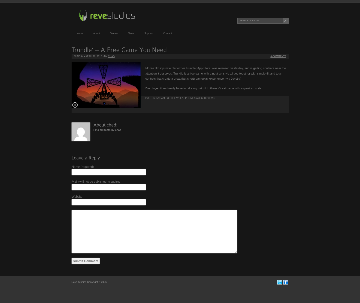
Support (148, 33)
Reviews (209, 98)
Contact (167, 33)
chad (111, 56)
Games (114, 33)
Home (79, 33)
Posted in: (152, 98)
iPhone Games (194, 98)
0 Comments (278, 56)
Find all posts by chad (107, 129)
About (96, 33)
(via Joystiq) (233, 78)
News (131, 33)
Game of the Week (171, 98)
